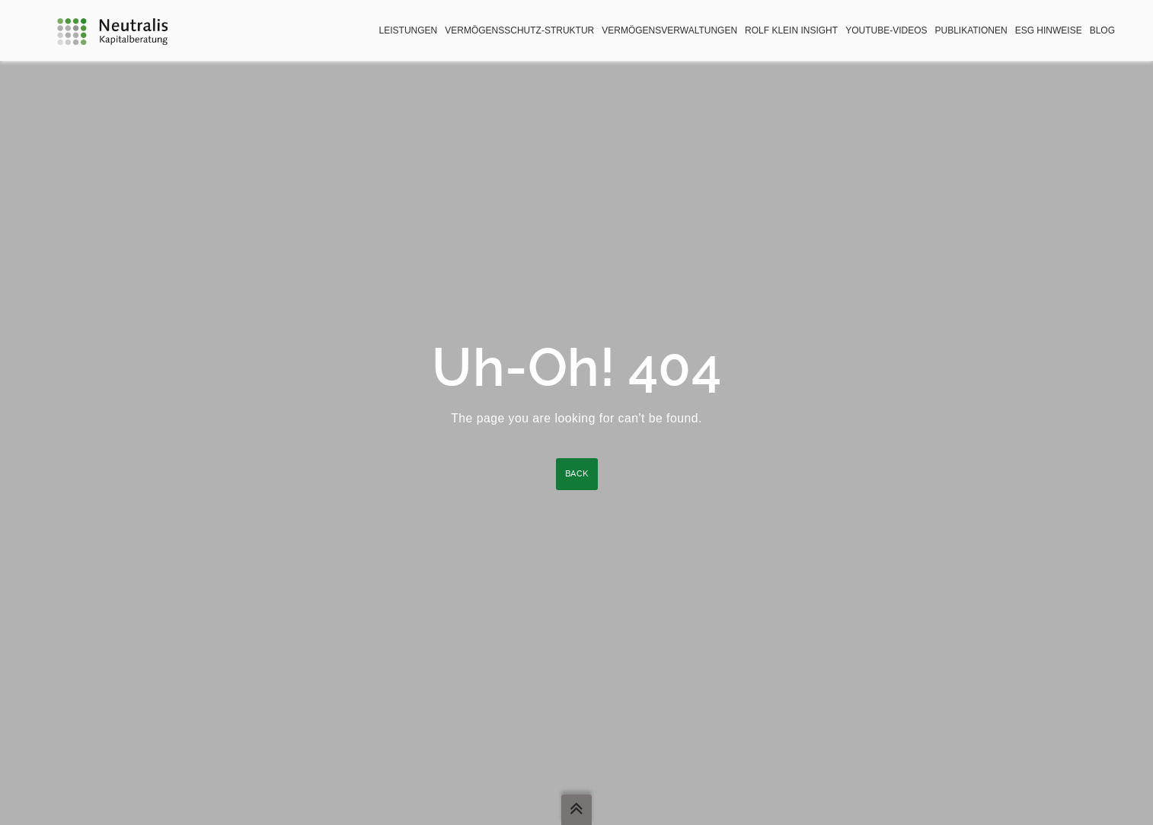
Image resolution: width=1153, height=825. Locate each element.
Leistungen (408, 30)
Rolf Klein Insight (791, 30)
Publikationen (970, 30)
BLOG (1102, 30)
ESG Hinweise (1048, 30)
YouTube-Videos (886, 30)
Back (577, 474)
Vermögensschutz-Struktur (519, 30)
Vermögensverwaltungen (669, 30)
